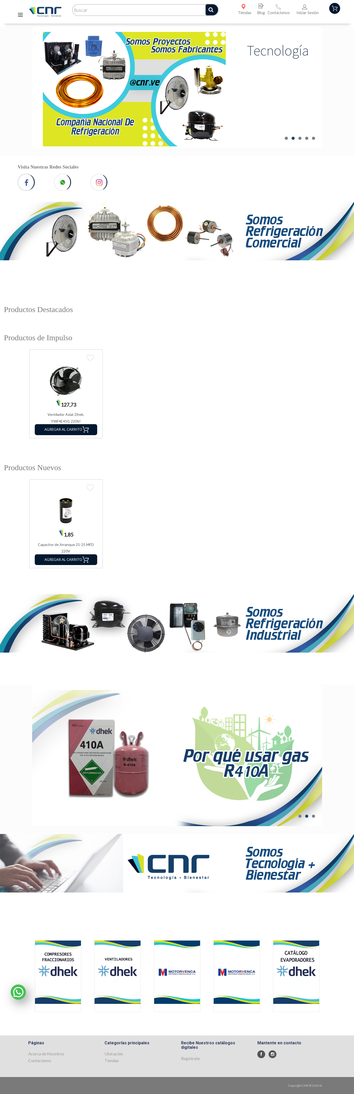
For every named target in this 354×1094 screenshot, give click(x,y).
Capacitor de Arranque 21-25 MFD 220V (66, 548)
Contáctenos (279, 12)
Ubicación (114, 1053)
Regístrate (190, 1058)
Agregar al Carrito (66, 429)
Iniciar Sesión (308, 12)
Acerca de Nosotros (46, 1053)
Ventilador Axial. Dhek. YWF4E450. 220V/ (66, 417)
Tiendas (244, 12)
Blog (261, 12)
